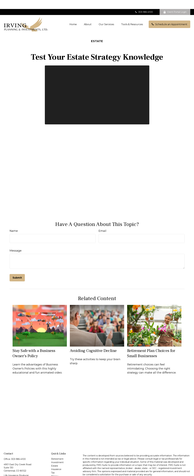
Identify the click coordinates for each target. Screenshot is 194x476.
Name (14, 222)
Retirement (57, 450)
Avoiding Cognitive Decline (93, 341)
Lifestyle (55, 470)
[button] (73, 15)
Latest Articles (58, 474)
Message (16, 241)
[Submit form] (17, 268)
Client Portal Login (175, 3)
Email (102, 222)
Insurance (56, 460)
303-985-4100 (144, 3)
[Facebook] (6, 474)
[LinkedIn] (11, 474)
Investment (57, 453)
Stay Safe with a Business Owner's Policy (34, 344)
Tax (53, 463)
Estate (54, 456)
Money (54, 467)
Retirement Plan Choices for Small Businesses (151, 344)
